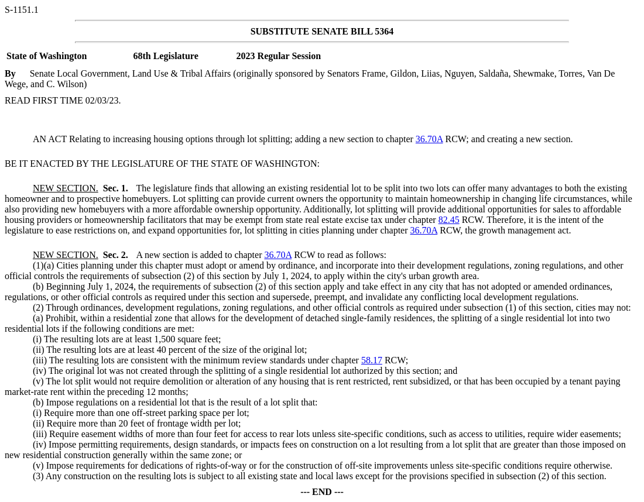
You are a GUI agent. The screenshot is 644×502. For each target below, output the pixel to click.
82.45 (449, 220)
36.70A (429, 139)
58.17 (371, 360)
